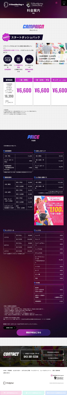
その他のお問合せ (53, 363)
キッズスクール (31, 375)
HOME (4, 375)
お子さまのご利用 (23, 375)
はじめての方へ (15, 375)
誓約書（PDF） (9, 333)
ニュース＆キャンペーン (41, 375)
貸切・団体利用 (50, 375)
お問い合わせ (57, 375)
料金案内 (9, 375)
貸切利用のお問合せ (53, 357)
